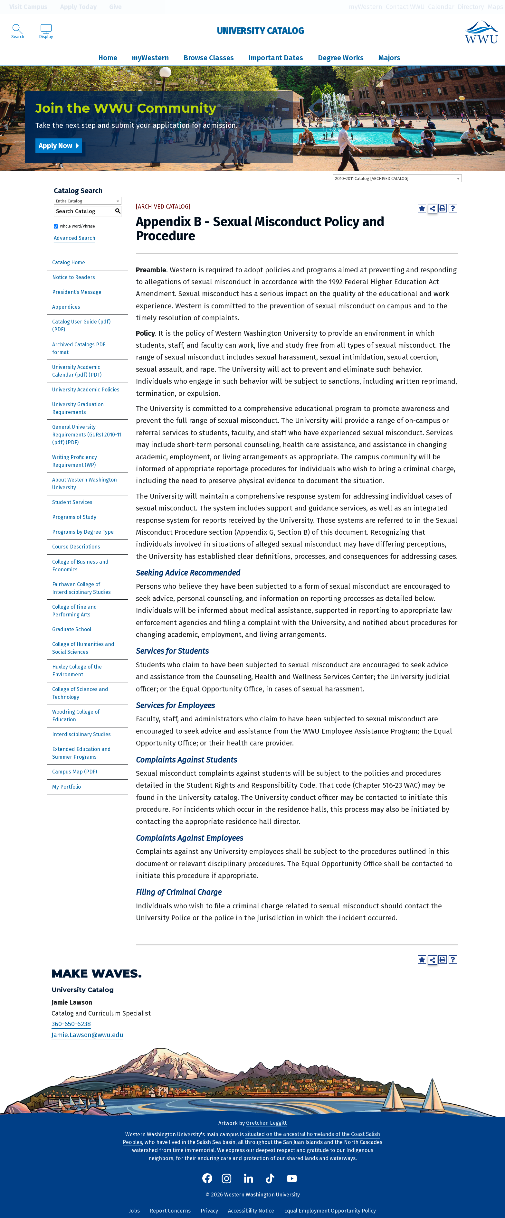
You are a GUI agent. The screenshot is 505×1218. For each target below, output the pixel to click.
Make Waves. (97, 973)
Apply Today (74, 7)
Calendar (441, 7)
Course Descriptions (76, 547)
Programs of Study (74, 517)
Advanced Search (74, 238)
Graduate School (71, 629)
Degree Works (341, 57)
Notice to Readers (73, 277)
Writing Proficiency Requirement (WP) (74, 461)
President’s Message (76, 292)
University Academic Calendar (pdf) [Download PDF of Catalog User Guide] (76, 371)
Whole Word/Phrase (77, 226)
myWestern (365, 7)
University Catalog (260, 30)
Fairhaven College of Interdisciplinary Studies (81, 588)
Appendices (66, 307)
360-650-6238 (71, 1024)
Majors (389, 57)
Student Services (72, 502)
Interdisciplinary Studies (81, 734)
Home (107, 57)
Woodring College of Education (76, 716)
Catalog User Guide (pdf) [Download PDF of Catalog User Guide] (81, 322)
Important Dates (275, 57)
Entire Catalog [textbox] (69, 201)
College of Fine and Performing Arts (74, 611)
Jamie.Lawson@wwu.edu (87, 1035)
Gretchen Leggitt (266, 1123)
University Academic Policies (85, 390)
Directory (471, 7)
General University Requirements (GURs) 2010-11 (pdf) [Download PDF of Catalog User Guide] (86, 434)
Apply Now (55, 145)
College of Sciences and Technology (80, 693)
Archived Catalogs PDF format (78, 348)
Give (111, 7)
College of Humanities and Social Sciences (83, 648)
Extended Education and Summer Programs (81, 753)
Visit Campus (23, 7)
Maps (495, 7)
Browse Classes (209, 57)
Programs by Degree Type (83, 532)
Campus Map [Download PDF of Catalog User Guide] (67, 772)
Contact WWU (405, 7)
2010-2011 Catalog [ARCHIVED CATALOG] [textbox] (371, 178)
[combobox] (397, 178)
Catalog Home (68, 262)
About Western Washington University (84, 484)
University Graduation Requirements (78, 408)
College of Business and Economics (80, 566)
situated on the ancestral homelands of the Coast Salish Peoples (251, 1138)
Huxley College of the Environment (77, 671)
